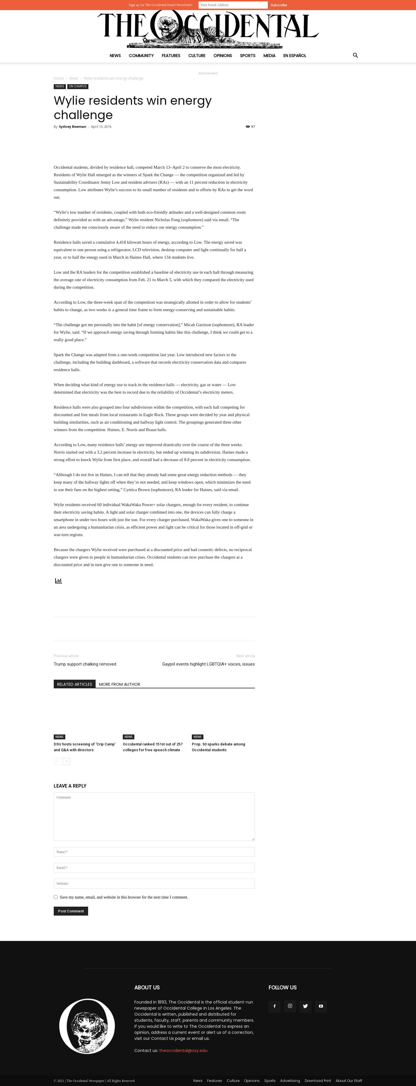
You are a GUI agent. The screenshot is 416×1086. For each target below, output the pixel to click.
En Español (294, 56)
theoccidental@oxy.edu (183, 1050)
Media (269, 56)
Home (59, 78)
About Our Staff (349, 1080)
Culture (196, 56)
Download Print (318, 1080)
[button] (355, 56)
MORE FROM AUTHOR (119, 684)
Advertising (290, 1080)
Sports (247, 56)
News (115, 56)
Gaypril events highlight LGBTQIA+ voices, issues (208, 664)
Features (171, 56)
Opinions (222, 56)
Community (141, 56)
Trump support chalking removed (85, 664)
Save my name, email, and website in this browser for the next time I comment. (124, 897)
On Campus (78, 86)
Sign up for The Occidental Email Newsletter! (160, 5)
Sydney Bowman (72, 126)
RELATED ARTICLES (74, 684)
